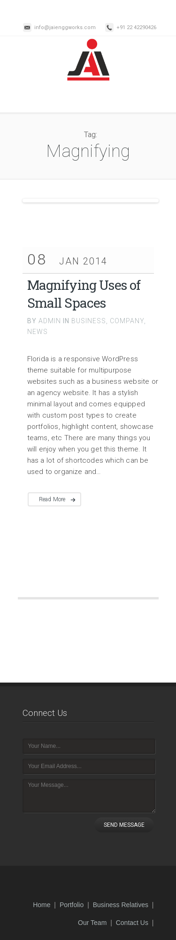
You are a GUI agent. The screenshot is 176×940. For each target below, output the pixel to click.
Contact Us (132, 922)
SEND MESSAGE (124, 825)
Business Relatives (120, 905)
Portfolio (72, 905)
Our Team (92, 922)
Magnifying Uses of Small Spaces (84, 293)
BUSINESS (88, 321)
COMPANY (127, 321)
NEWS (37, 331)
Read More (52, 499)
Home (41, 905)
